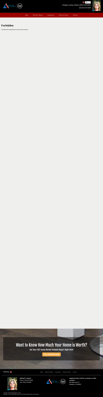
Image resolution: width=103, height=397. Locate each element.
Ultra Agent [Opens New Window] (36, 394)
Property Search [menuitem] (38, 15)
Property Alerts (67, 372)
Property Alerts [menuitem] (63, 15)
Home (41, 372)
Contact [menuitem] (75, 15)
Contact (75, 372)
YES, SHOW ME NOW (51, 354)
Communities (58, 372)
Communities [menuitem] (50, 15)
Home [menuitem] (26, 15)
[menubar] (51, 15)
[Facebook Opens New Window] (84, 2)
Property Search (49, 372)
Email (88, 2)
